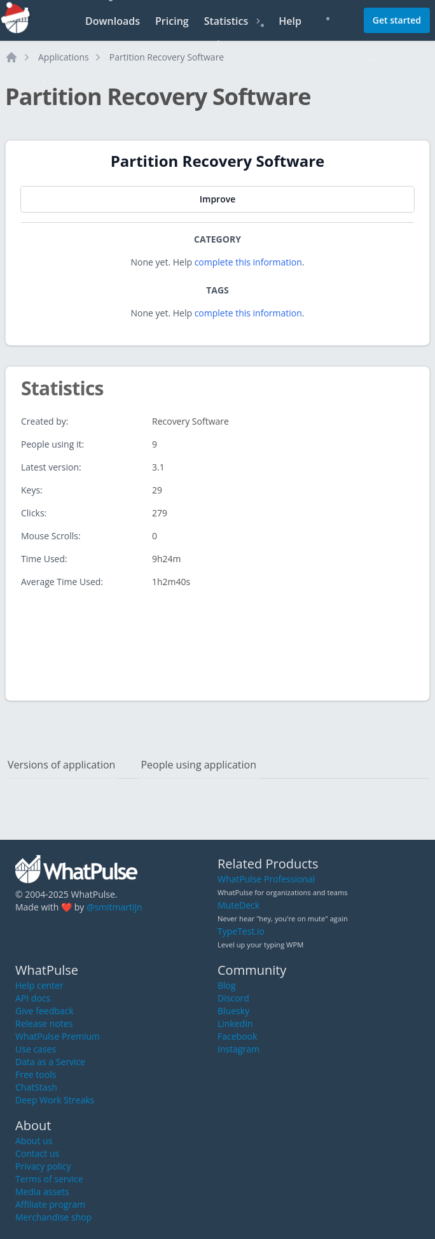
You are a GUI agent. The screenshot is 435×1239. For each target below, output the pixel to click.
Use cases (35, 1049)
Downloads (112, 21)
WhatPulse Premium (57, 1036)
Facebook (237, 1036)
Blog (227, 985)
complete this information (248, 262)
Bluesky (233, 1011)
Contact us (37, 1153)
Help (290, 21)
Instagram (238, 1049)
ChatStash (36, 1087)
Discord (233, 998)
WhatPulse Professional (266, 879)
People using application (198, 765)
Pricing (172, 21)
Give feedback (44, 1011)
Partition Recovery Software (166, 57)
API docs (32, 998)
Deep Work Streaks (54, 1100)
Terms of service (49, 1179)
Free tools (35, 1074)
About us (33, 1141)
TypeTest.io (241, 931)
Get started (397, 20)
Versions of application (61, 765)
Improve (217, 199)
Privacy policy (43, 1166)
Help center (39, 985)
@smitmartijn (114, 907)
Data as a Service (50, 1062)
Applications (63, 57)
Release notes (43, 1023)
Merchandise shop (53, 1217)
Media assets (42, 1192)
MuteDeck (238, 905)
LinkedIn (235, 1023)
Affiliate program (50, 1204)
